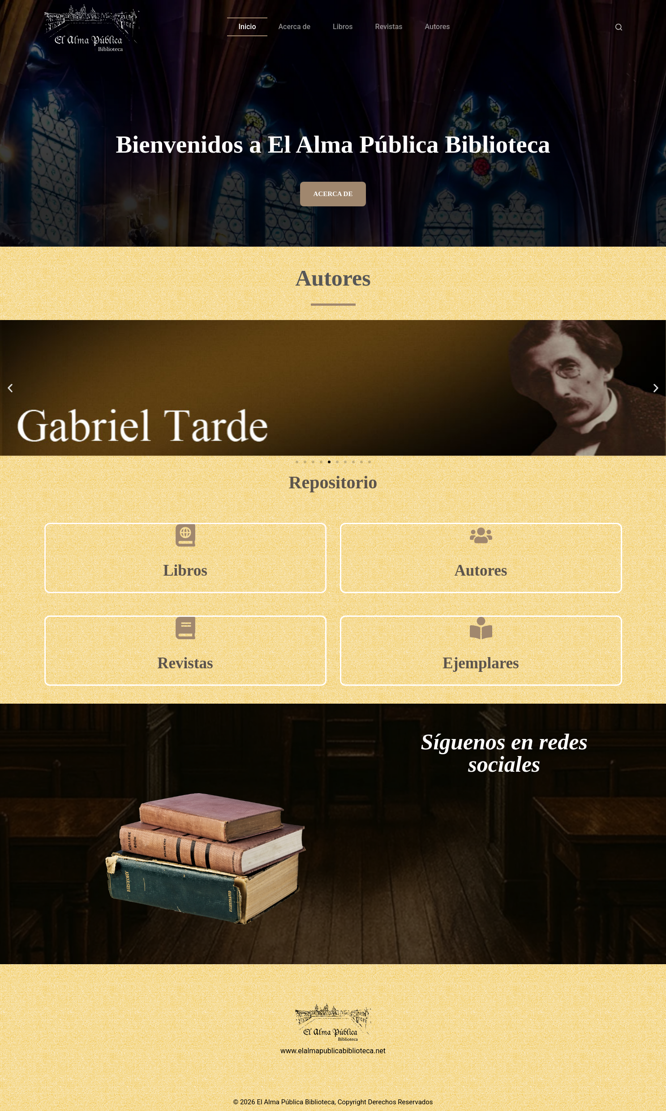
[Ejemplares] (481, 628)
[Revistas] (185, 628)
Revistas (389, 26)
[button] (10, 387)
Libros (342, 26)
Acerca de (295, 26)
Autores (437, 26)
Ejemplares (481, 663)
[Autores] (481, 535)
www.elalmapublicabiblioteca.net (333, 1051)
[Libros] (185, 535)
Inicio (247, 26)
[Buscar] (618, 27)
